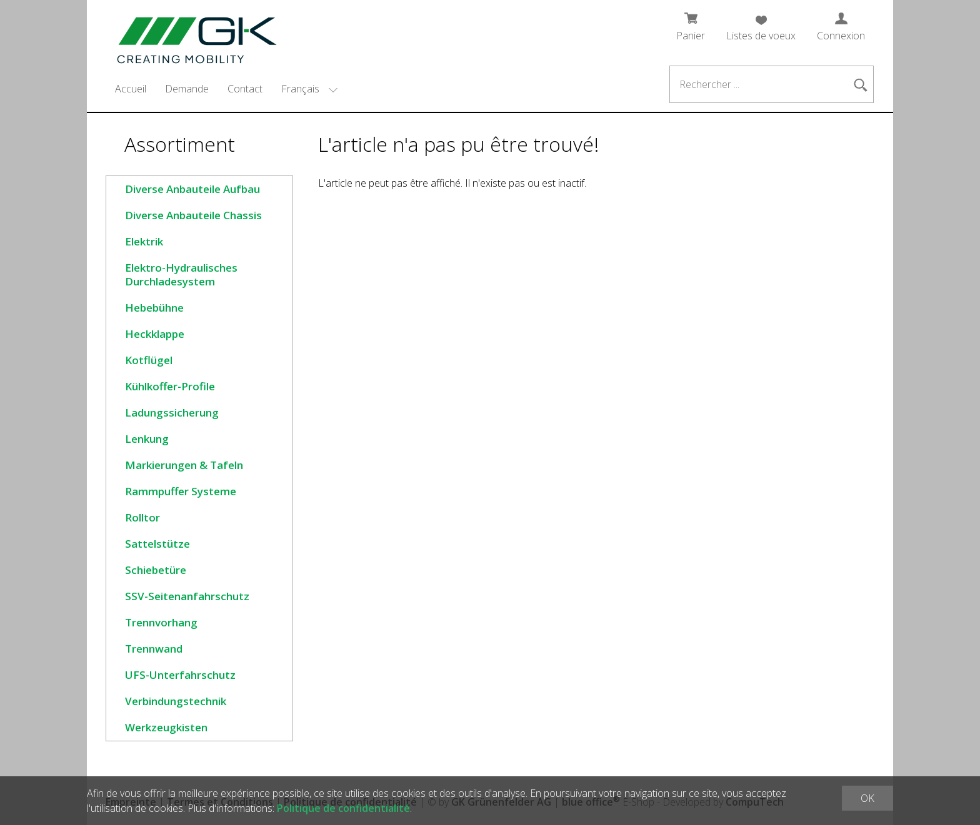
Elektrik (144, 241)
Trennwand (153, 648)
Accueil (130, 89)
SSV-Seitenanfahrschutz (187, 596)
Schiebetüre (155, 570)
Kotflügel (148, 360)
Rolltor (142, 517)
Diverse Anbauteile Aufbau (192, 189)
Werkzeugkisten (166, 727)
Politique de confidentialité (343, 808)
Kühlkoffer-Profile (170, 386)
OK (867, 798)
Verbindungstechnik (175, 701)
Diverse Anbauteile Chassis (193, 215)
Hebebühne (154, 307)
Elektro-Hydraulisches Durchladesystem (181, 274)
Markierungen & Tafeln (184, 465)
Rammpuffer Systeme (180, 491)
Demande (187, 89)
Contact (245, 89)
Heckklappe (154, 334)
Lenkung (147, 439)
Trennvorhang (161, 622)
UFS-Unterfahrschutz (180, 675)
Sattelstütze (157, 543)
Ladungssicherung (172, 412)
